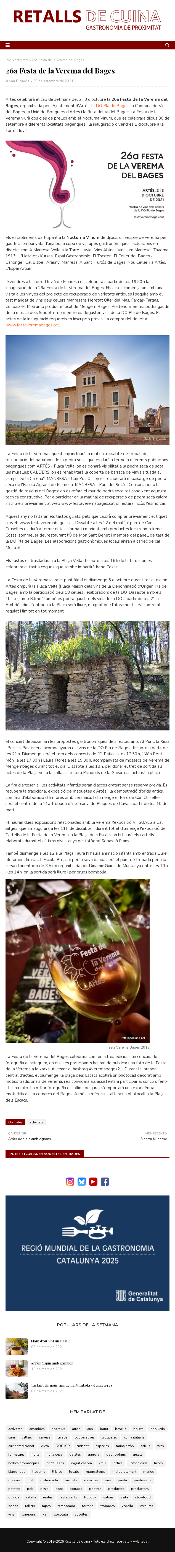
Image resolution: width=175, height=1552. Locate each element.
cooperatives (85, 1437)
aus (90, 1429)
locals (74, 1471)
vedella (127, 1506)
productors (140, 1489)
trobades (107, 1506)
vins (11, 1514)
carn (11, 1437)
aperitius (58, 1429)
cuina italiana (134, 1437)
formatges (16, 1454)
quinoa (13, 1497)
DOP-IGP (63, 1446)
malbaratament (124, 1471)
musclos (91, 1480)
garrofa (93, 1454)
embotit (82, 1446)
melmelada (49, 1480)
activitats (22, 60)
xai (45, 1514)
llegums (38, 1471)
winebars (29, 1514)
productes (116, 1489)
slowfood (143, 1497)
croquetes (109, 1437)
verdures (146, 1506)
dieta (45, 1446)
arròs (76, 1429)
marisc (148, 1471)
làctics (117, 1463)
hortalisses (55, 1463)
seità (124, 1497)
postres (95, 1489)
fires (160, 1446)
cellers (27, 1437)
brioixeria (157, 1429)
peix (30, 1489)
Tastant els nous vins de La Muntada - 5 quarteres (71, 1385)
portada (76, 1489)
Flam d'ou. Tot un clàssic (50, 1341)
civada (62, 1437)
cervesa (45, 1437)
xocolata (61, 1514)
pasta (122, 1480)
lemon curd (138, 1463)
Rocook (90, 1497)
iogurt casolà (81, 1463)
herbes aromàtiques (23, 1463)
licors (158, 1463)
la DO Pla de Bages (110, 106)
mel (30, 1480)
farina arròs (125, 1446)
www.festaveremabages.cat (32, 325)
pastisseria (142, 1480)
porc (59, 1489)
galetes (75, 1454)
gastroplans (116, 1454)
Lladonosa (16, 1471)
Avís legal (141, 1541)
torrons (88, 1506)
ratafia (31, 1497)
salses (108, 1497)
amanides (37, 1429)
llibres (57, 1471)
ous (108, 1480)
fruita (35, 1454)
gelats (138, 1454)
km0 (102, 1463)
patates (14, 1489)
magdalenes (95, 1471)
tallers (30, 1506)
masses (14, 1480)
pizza (44, 1489)
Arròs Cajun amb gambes (52, 1363)
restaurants (68, 1497)
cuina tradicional (21, 1446)
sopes (13, 1506)
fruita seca (54, 1454)
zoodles (81, 1514)
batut (104, 1429)
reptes (48, 1497)
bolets (138, 1429)
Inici (9, 60)
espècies (102, 1446)
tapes (46, 1506)
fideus (145, 1446)
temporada (66, 1506)
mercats (71, 1480)
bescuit (120, 1429)
